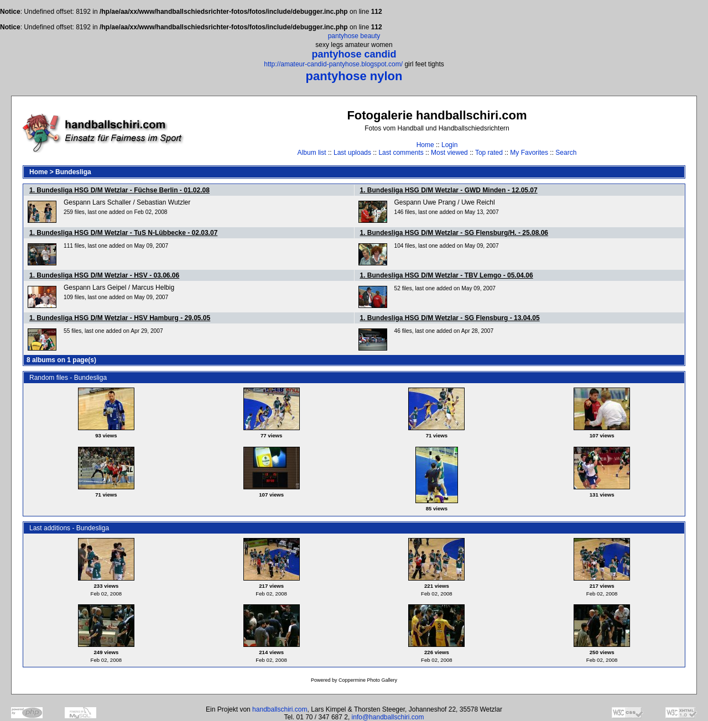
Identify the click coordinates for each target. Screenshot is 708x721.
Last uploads (352, 152)
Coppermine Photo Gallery (368, 680)
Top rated (489, 152)
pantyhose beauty (354, 36)
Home (425, 145)
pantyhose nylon (354, 76)
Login (449, 145)
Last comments (400, 152)
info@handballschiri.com (388, 717)
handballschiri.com (279, 709)
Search (565, 152)
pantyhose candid (353, 54)
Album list (312, 152)
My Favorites (529, 152)
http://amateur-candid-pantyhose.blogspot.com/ (333, 64)
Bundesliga (73, 172)
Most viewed (449, 152)
